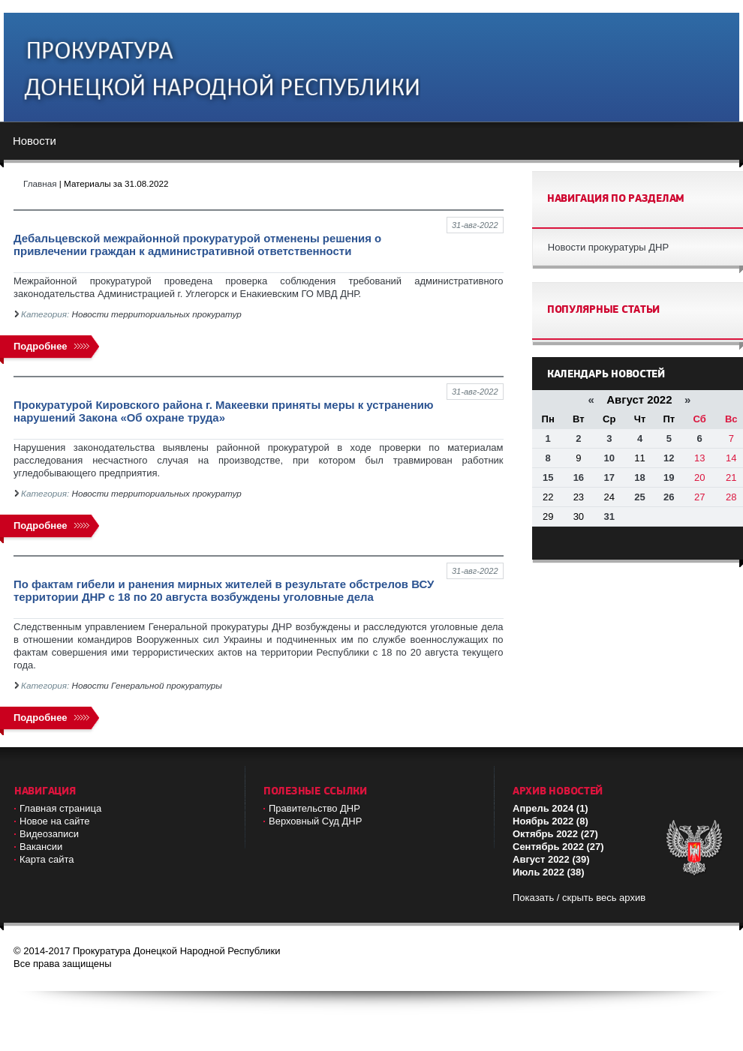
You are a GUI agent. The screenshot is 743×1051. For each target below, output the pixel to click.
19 (668, 477)
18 (639, 477)
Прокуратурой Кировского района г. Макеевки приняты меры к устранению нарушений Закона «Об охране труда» (224, 411)
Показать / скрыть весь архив (579, 897)
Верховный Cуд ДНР (315, 821)
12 (668, 458)
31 (609, 516)
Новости (34, 140)
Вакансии (41, 846)
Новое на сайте (55, 821)
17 (609, 477)
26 (668, 497)
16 (578, 477)
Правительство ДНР (314, 808)
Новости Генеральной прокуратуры (147, 685)
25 (639, 497)
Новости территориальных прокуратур (157, 314)
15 (548, 477)
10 (609, 458)
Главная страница (60, 808)
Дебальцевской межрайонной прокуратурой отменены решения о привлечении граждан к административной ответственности (197, 244)
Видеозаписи (49, 833)
